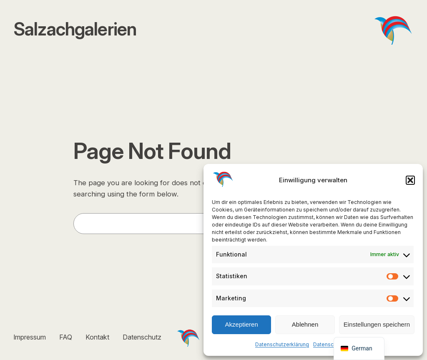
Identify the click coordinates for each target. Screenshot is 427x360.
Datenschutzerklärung (282, 344)
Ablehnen (305, 324)
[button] (410, 180)
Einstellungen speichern (377, 324)
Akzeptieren (241, 324)
